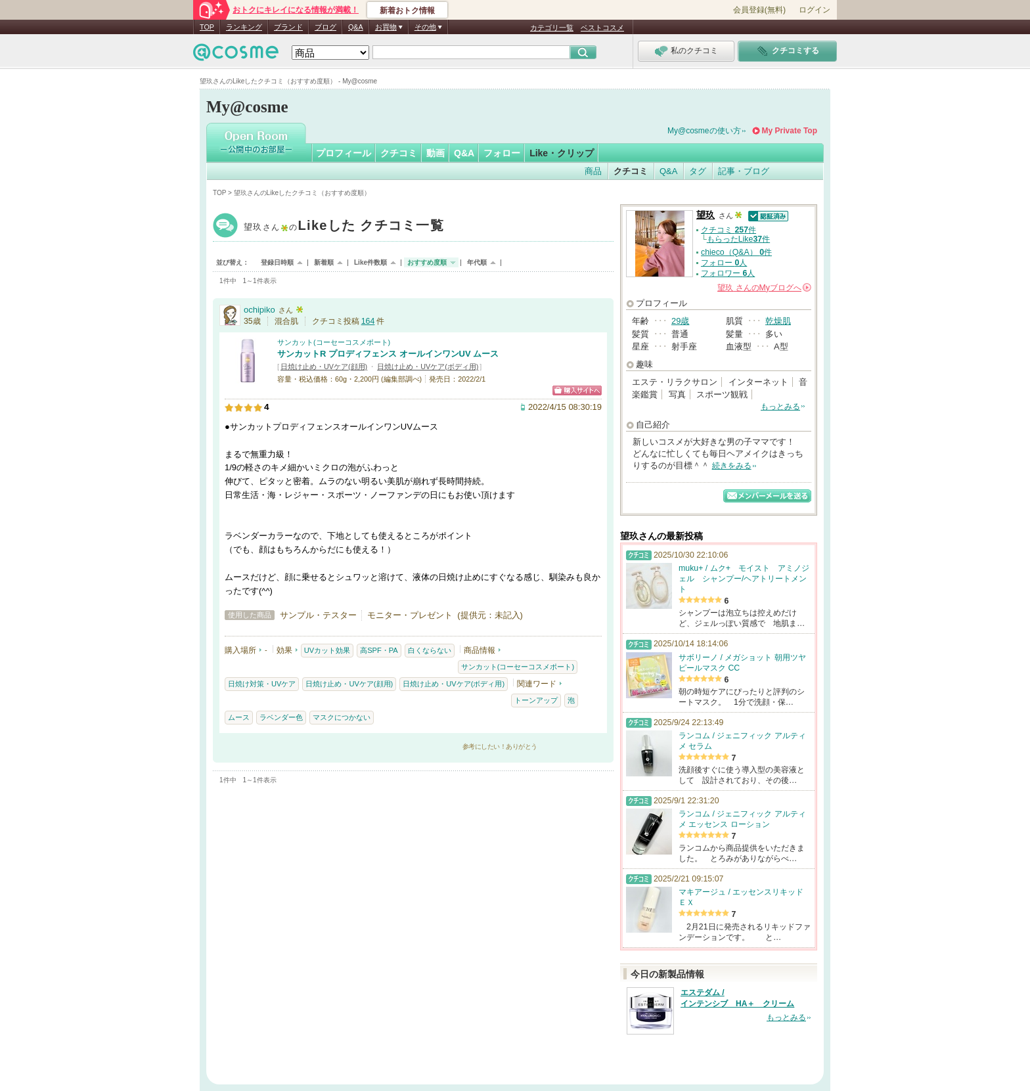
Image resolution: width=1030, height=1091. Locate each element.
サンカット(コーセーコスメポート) (333, 342)
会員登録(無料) (759, 9)
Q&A (355, 27)
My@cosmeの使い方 (704, 130)
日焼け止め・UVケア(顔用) (323, 366)
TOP (207, 27)
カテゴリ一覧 (551, 28)
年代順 (477, 262)
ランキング (244, 27)
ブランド (288, 27)
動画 (435, 153)
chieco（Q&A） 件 (736, 252)
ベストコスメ (602, 28)
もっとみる (780, 406)
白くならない (429, 650)
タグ (697, 171)
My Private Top (789, 130)
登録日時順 (277, 262)
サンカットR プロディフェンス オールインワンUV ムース (388, 354)
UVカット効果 (327, 650)
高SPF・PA (379, 650)
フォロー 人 (724, 262)
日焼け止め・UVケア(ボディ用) (427, 366)
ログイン (814, 9)
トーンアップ (536, 700)
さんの (764, 287)
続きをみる (731, 465)
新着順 (324, 262)
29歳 (680, 321)
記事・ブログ (743, 171)
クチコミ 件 (728, 229)
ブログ (325, 27)
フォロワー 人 (728, 273)
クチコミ (398, 153)
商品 (593, 171)
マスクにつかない (341, 717)
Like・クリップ (561, 153)
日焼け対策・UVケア (262, 684)
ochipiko (259, 310)
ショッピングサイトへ (577, 390)
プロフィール (343, 153)
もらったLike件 (738, 239)
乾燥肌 (778, 321)
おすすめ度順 (427, 262)
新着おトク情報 (407, 10)
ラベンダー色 (281, 717)
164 (368, 321)
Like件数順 (370, 262)
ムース (239, 717)
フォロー (501, 153)
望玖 (344, 227)
